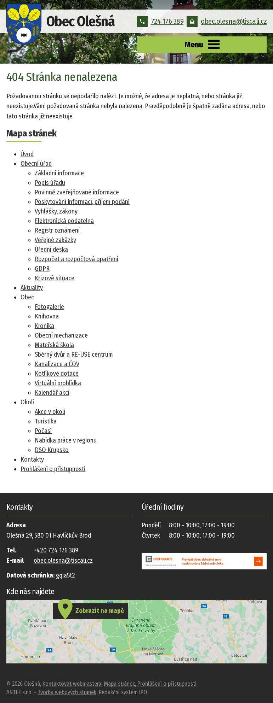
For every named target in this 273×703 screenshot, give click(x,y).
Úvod (27, 154)
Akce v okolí (50, 412)
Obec (27, 297)
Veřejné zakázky (55, 240)
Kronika (44, 326)
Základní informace (59, 173)
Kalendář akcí (52, 393)
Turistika (46, 421)
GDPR (42, 269)
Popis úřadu (50, 183)
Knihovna (47, 316)
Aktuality (32, 288)
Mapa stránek (119, 683)
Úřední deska (51, 249)
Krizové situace (54, 278)
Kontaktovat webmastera (71, 683)
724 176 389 (160, 21)
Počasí (43, 431)
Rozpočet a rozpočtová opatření (76, 259)
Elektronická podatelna (64, 221)
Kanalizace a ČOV (57, 364)
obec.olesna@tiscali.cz (227, 21)
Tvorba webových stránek (67, 692)
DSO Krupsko (52, 450)
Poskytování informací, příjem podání (82, 202)
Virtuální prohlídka (58, 383)
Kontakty (32, 459)
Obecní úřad (36, 164)
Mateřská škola (54, 345)
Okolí (27, 402)
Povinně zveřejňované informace (77, 192)
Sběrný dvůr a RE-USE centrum (74, 354)
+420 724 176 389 (56, 550)
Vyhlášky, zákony (56, 211)
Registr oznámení (57, 230)
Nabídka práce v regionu (66, 440)
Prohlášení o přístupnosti (53, 469)
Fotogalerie (49, 307)
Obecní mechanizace (61, 335)
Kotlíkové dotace (57, 373)
